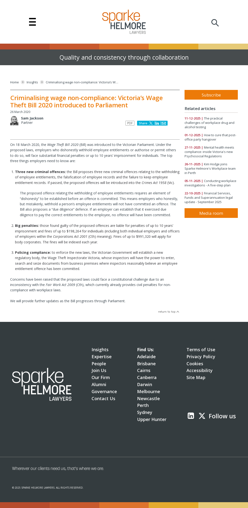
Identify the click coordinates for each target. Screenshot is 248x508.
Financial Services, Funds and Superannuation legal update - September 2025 (209, 197)
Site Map (195, 377)
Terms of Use (200, 349)
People (99, 363)
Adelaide (146, 356)
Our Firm (101, 377)
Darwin (144, 384)
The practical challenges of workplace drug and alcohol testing (209, 122)
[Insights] (32, 82)
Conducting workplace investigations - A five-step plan (210, 183)
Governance (104, 391)
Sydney (144, 412)
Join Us (99, 370)
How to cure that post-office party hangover (210, 137)
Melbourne (148, 391)
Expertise (102, 356)
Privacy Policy (200, 356)
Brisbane (146, 363)
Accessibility (199, 370)
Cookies (194, 363)
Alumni (99, 384)
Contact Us (103, 398)
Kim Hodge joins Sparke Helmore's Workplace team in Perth (210, 168)
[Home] (14, 82)
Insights (100, 349)
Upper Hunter (151, 419)
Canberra (147, 377)
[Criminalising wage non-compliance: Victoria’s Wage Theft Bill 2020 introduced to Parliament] (82, 82)
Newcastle (148, 398)
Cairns (143, 370)
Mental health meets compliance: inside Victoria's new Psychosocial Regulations (209, 151)
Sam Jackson (32, 118)
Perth (143, 405)
